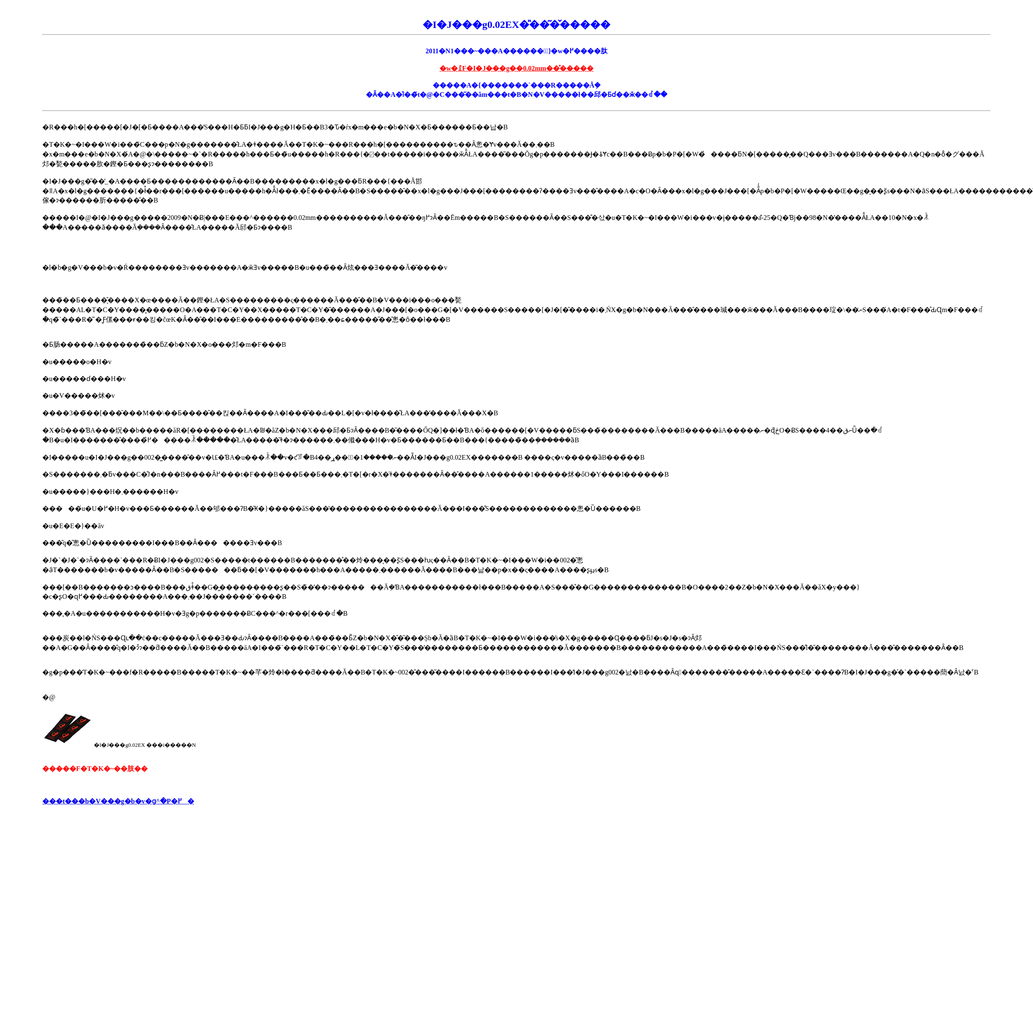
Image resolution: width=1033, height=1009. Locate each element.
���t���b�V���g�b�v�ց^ (101, 801)
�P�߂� (177, 801)
